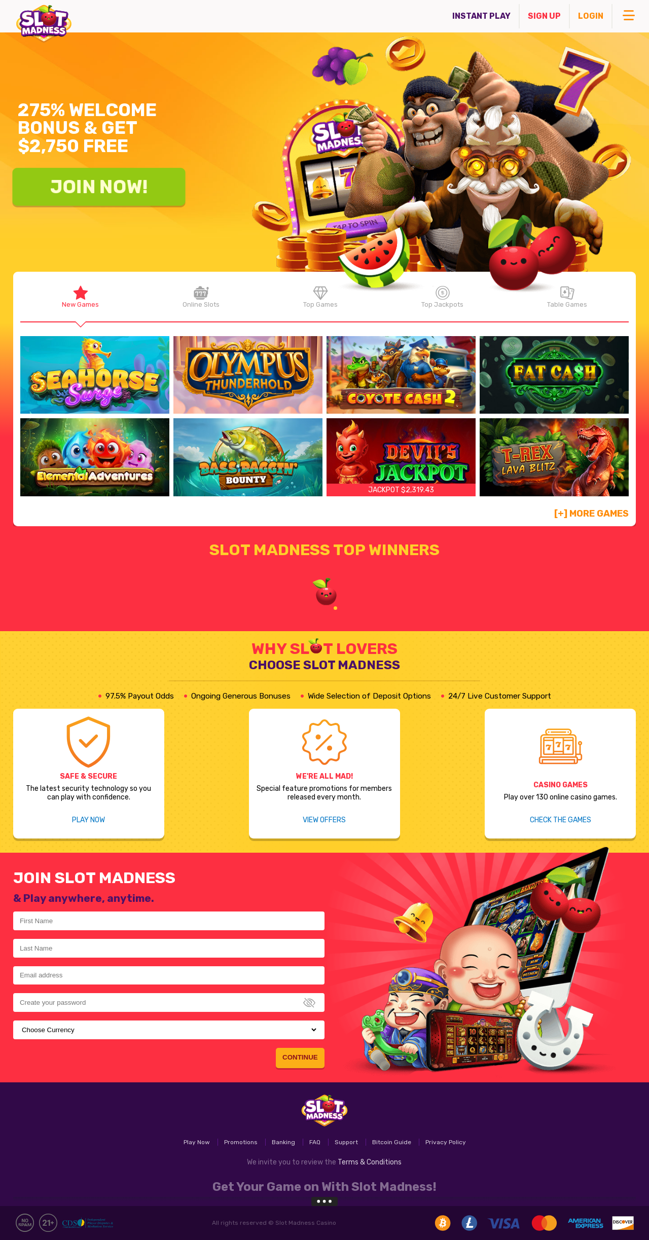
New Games (80, 296)
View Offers (324, 820)
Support (346, 1142)
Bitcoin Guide (391, 1142)
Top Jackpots (442, 296)
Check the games (560, 820)
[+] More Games (591, 513)
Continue (300, 1057)
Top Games (321, 296)
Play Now (88, 820)
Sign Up (544, 16)
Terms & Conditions (370, 1162)
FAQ (314, 1142)
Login (590, 16)
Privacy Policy (445, 1142)
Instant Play (481, 16)
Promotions (241, 1142)
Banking (283, 1142)
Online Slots (201, 296)
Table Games (567, 296)
